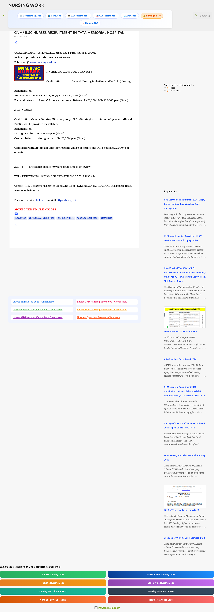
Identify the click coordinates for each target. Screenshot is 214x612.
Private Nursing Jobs (53, 583)
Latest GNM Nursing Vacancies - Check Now (102, 301)
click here (41, 200)
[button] (16, 42)
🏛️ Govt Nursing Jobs (30, 15)
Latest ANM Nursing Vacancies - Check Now (38, 317)
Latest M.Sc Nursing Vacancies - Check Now (102, 309)
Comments (174, 90)
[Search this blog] (196, 15)
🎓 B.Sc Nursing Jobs (78, 15)
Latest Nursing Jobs (53, 574)
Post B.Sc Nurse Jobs (87, 218)
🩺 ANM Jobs (129, 15)
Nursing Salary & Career (161, 591)
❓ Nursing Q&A (90, 23)
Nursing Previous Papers (53, 599)
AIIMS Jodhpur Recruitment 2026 (180, 359)
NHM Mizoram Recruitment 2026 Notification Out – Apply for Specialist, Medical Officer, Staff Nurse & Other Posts (184, 391)
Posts (171, 87)
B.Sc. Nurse (20, 218)
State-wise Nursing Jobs (161, 583)
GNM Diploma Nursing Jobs (41, 218)
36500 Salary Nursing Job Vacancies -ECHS (184, 538)
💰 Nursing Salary (152, 15)
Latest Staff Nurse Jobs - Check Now (33, 301)
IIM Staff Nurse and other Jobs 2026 (181, 510)
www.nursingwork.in (43, 62)
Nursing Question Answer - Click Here (98, 317)
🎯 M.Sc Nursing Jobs (106, 15)
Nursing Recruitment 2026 (53, 591)
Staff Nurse (106, 218)
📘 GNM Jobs (54, 15)
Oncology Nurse (66, 218)
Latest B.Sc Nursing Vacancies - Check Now (37, 309)
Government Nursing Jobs (161, 574)
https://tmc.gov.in (67, 200)
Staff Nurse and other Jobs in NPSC (181, 331)
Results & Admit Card (161, 599)
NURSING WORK (26, 5)
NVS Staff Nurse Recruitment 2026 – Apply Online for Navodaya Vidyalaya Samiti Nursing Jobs (184, 204)
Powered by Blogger (107, 608)
